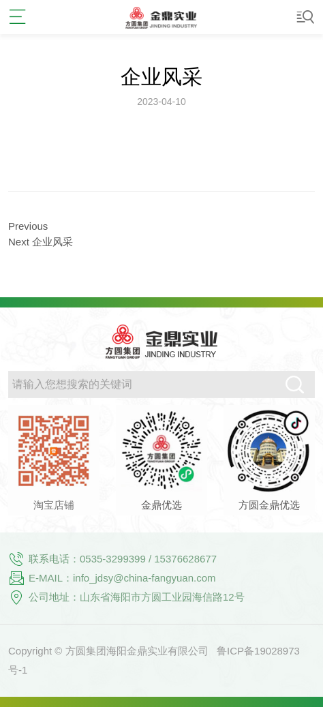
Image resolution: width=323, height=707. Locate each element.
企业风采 (161, 76)
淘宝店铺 (53, 505)
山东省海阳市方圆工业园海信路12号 (162, 597)
